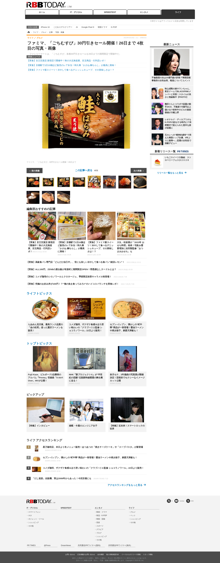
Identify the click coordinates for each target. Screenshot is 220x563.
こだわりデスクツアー (62, 27)
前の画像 (35, 171)
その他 (31, 526)
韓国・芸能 (100, 519)
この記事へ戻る (86, 170)
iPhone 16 (45, 27)
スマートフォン (34, 512)
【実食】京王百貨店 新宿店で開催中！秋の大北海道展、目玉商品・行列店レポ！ (66, 60)
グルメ (133, 512)
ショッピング (33, 522)
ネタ (30, 515)
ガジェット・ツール (36, 519)
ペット (133, 515)
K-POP (114, 27)
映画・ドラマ (101, 512)
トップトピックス (39, 343)
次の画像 (138, 171)
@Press (47, 545)
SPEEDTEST (110, 12)
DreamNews (66, 545)
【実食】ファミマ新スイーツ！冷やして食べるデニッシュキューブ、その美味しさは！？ (70, 70)
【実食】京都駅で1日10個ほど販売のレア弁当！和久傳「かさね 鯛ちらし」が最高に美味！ (71, 65)
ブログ (99, 533)
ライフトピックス (39, 293)
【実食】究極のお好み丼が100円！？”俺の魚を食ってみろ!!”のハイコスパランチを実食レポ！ (80, 284)
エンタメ (144, 12)
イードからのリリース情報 (131, 554)
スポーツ (99, 526)
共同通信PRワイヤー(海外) (119, 545)
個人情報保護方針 (112, 554)
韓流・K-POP (101, 515)
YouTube (182, 501)
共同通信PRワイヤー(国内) (89, 545)
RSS (192, 501)
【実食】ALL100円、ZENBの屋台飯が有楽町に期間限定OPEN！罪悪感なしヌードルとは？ (79, 269)
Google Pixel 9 (88, 27)
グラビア (99, 529)
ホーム (42, 12)
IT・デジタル (76, 12)
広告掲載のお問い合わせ (86, 554)
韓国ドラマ (102, 27)
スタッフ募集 (148, 554)
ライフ (178, 12)
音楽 (98, 522)
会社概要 (100, 554)
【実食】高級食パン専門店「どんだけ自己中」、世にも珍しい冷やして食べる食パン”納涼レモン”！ (84, 262)
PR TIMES (31, 545)
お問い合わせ (70, 554)
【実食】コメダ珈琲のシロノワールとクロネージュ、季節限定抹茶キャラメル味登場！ (77, 276)
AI (77, 27)
